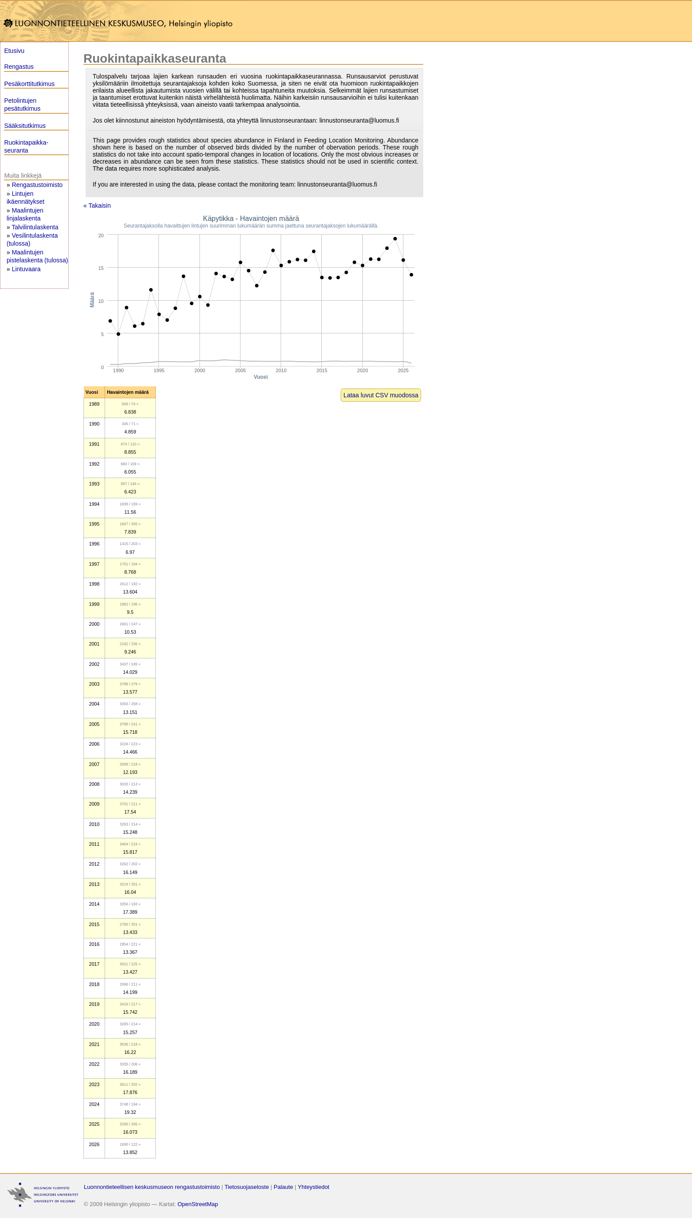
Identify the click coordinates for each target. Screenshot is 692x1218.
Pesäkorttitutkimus (29, 83)
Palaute (283, 1187)
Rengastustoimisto (37, 184)
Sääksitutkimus (24, 125)
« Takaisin (97, 205)
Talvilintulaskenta (34, 227)
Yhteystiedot (314, 1187)
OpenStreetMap (197, 1204)
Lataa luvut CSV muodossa (380, 395)
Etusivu (14, 50)
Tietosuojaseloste (247, 1187)
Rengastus (19, 66)
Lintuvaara (26, 269)
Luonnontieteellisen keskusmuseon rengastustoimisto (152, 1187)
